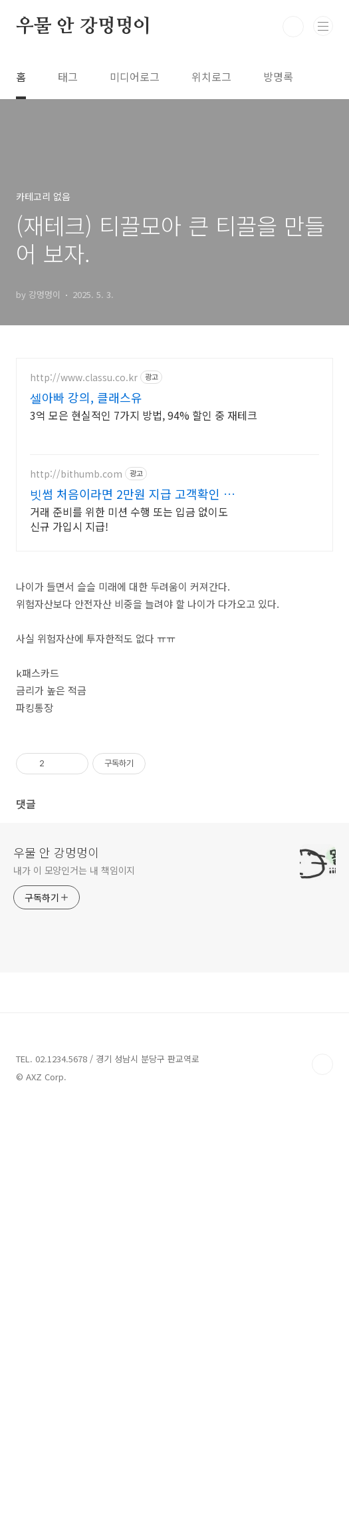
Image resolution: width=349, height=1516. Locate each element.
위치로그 (211, 76)
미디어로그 (135, 76)
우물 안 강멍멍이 (83, 26)
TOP (322, 1472)
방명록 (278, 76)
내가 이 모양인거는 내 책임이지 (74, 1278)
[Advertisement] (174, 474)
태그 (68, 76)
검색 (293, 27)
